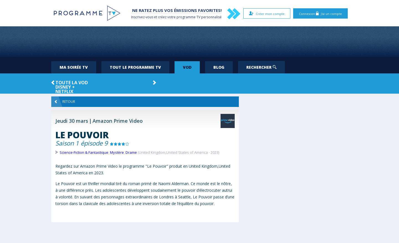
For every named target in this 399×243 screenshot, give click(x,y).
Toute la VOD (71, 83)
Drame (131, 152)
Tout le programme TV (135, 67)
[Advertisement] (199, 41)
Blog (218, 67)
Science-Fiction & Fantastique (84, 152)
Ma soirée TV (74, 67)
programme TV (188, 17)
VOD (187, 67)
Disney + (65, 87)
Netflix (64, 91)
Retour (65, 101)
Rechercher (261, 67)
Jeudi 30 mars (71, 120)
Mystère (117, 152)
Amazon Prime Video (118, 120)
